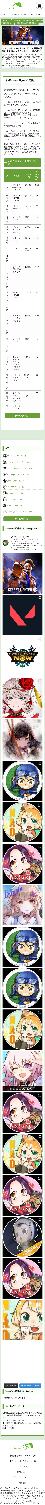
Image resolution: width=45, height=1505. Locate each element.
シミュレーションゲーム (19, 468)
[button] (2, 47)
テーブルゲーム (15, 487)
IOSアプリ (6, 14)
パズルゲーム (15, 493)
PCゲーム (39, 14)
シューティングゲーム (18, 474)
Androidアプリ (17, 14)
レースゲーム (14, 505)
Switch (26, 14)
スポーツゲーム (15, 481)
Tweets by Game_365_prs (14, 1397)
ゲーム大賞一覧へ (22, 415)
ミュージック (14, 499)
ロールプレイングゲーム (19, 511)
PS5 (32, 14)
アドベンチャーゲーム (18, 462)
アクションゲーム (16, 456)
